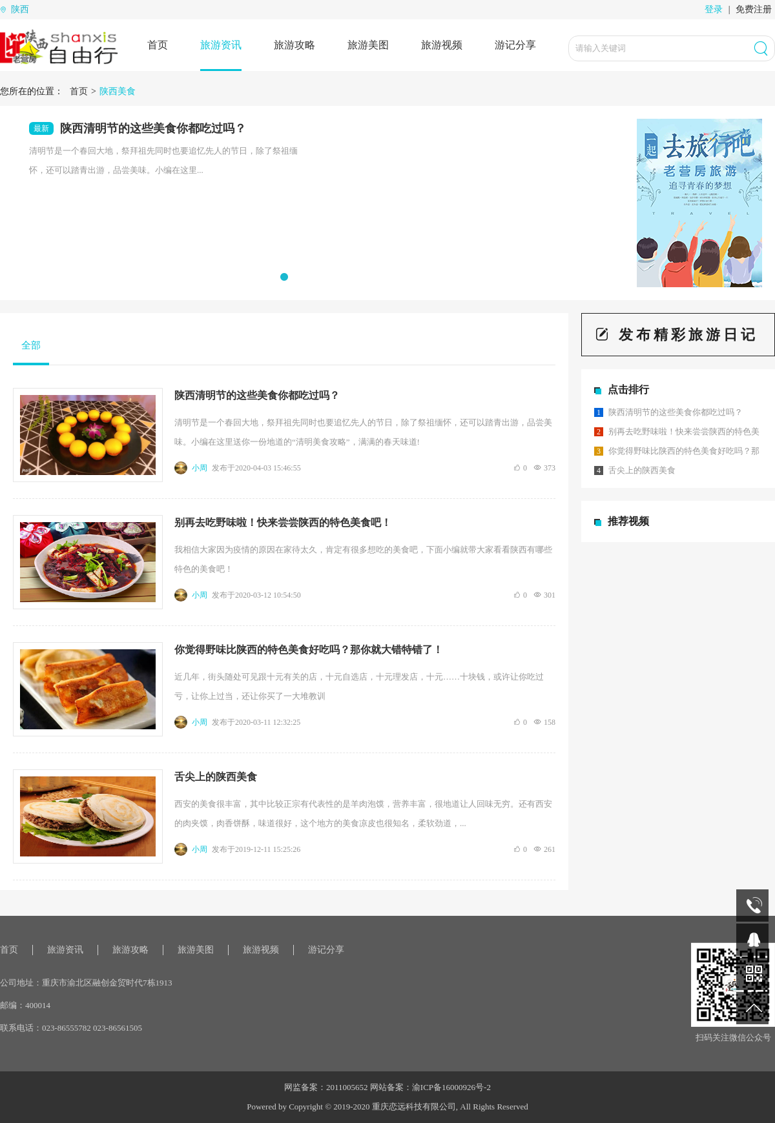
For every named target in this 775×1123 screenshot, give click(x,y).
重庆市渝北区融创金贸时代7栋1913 (107, 982)
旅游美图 (368, 44)
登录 (714, 9)
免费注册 (754, 9)
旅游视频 (441, 44)
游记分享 (515, 44)
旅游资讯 (221, 44)
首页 (157, 44)
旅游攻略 (294, 44)
